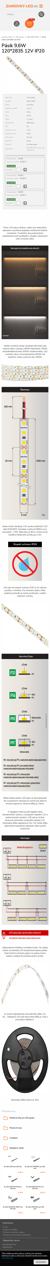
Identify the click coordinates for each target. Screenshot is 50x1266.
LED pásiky (20, 37)
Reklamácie (7, 1247)
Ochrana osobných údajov (14, 1232)
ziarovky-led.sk (7, 37)
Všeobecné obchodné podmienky (17, 1235)
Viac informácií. (7, 1258)
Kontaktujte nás (9, 1244)
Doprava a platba (10, 1229)
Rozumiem (41, 1262)
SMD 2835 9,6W (33, 37)
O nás (5, 1227)
